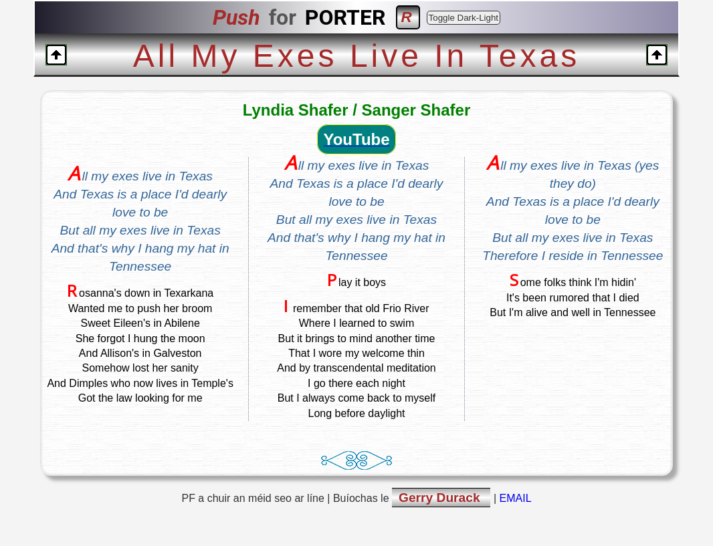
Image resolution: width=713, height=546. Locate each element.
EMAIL (516, 498)
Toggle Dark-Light (463, 18)
